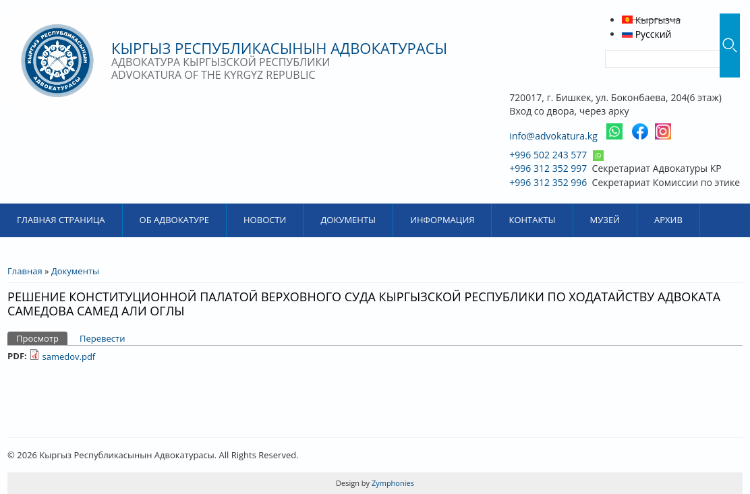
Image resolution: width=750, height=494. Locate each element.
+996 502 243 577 (548, 154)
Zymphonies (392, 483)
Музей (605, 220)
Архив (668, 220)
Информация (442, 220)
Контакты (532, 220)
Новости (264, 220)
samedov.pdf (69, 356)
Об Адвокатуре (174, 220)
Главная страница (61, 220)
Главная (24, 271)
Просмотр (41, 338)
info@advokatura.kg (553, 135)
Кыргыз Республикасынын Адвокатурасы (279, 48)
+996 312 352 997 (548, 168)
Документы (348, 220)
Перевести (102, 338)
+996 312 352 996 (548, 182)
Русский (647, 34)
